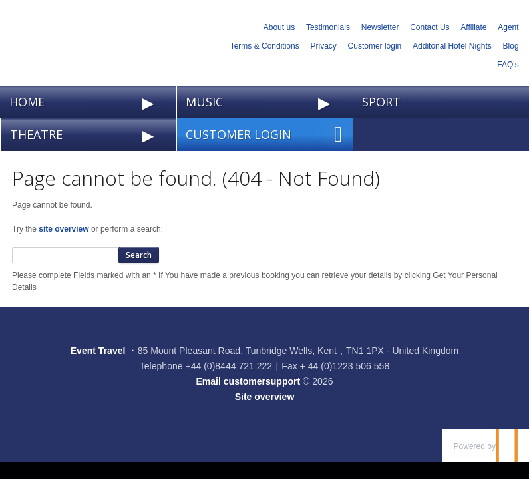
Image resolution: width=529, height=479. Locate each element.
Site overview (265, 396)
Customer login (375, 46)
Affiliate (473, 27)
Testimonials (328, 27)
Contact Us (429, 27)
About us (279, 27)
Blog (511, 46)
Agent (508, 27)
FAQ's (507, 64)
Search (139, 255)
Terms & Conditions (264, 46)
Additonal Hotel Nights (452, 46)
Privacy (323, 46)
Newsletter (380, 27)
